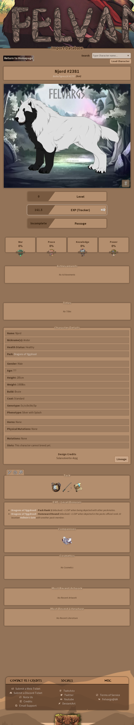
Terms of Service (110, 695)
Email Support (28, 705)
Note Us (28, 697)
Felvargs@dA (110, 699)
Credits (28, 701)
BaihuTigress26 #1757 (64, 76)
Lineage (122, 459)
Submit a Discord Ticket (28, 693)
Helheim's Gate (27, 517)
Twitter (68, 695)
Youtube (69, 699)
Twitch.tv (69, 690)
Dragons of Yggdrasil (25, 354)
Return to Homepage (18, 58)
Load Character (120, 61)
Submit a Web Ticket (27, 688)
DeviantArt (69, 703)
